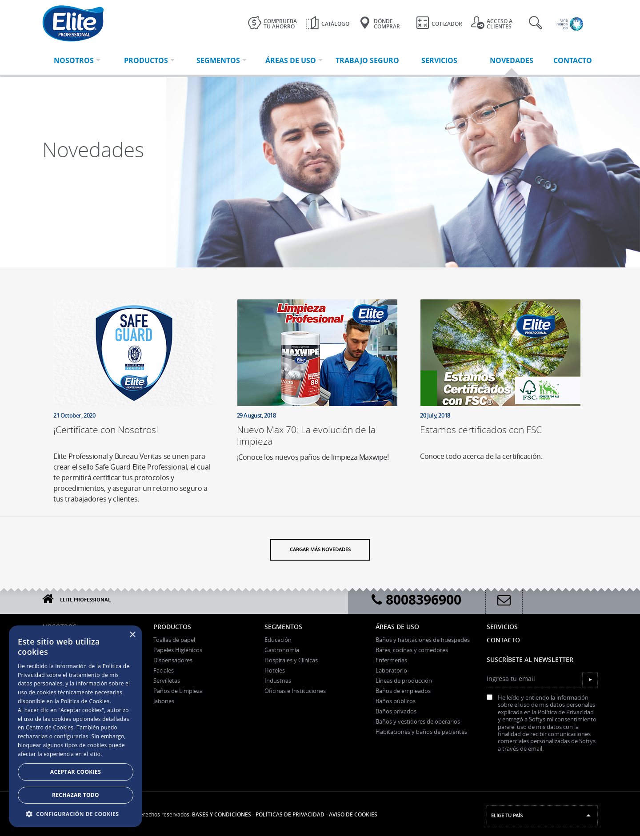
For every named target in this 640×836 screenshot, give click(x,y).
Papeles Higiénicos (177, 650)
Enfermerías (391, 660)
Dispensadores (172, 660)
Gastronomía (281, 650)
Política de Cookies (84, 701)
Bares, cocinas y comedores (412, 650)
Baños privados (396, 711)
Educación (278, 640)
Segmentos (283, 626)
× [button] (132, 635)
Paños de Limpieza (178, 691)
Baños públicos (396, 701)
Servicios (502, 626)
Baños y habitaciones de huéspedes (423, 640)
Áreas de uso (397, 626)
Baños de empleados (403, 691)
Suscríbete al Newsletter (530, 659)
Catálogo (327, 22)
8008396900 (416, 599)
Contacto (503, 640)
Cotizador (439, 22)
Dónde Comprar (379, 23)
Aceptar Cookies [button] (75, 772)
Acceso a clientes (491, 23)
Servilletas (166, 681)
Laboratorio (391, 670)
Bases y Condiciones (221, 814)
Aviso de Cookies (353, 814)
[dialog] (75, 726)
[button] (75, 813)
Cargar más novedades (320, 544)
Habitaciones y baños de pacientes (421, 732)
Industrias (277, 681)
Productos (172, 626)
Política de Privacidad (566, 712)
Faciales (163, 670)
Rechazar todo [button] (75, 795)
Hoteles (274, 670)
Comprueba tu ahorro (272, 23)
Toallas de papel (174, 640)
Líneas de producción (404, 681)
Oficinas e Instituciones (295, 691)
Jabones (163, 701)
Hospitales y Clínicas (291, 660)
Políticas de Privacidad (290, 814)
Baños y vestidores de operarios (418, 721)
